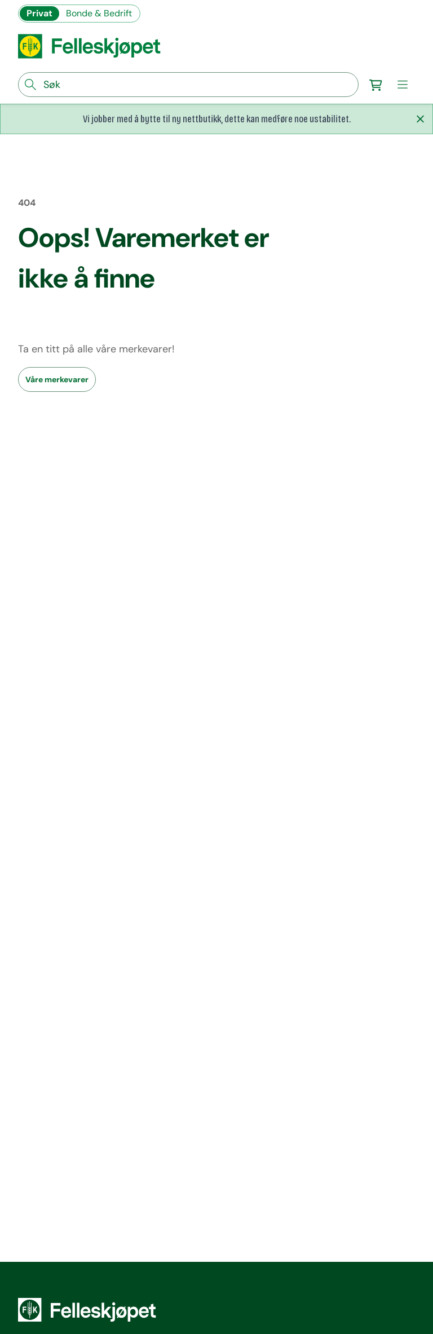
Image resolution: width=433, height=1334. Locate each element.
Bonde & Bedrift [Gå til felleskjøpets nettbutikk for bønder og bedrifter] (99, 13)
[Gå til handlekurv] (375, 84)
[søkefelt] (188, 84)
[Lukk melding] (420, 119)
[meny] (402, 84)
